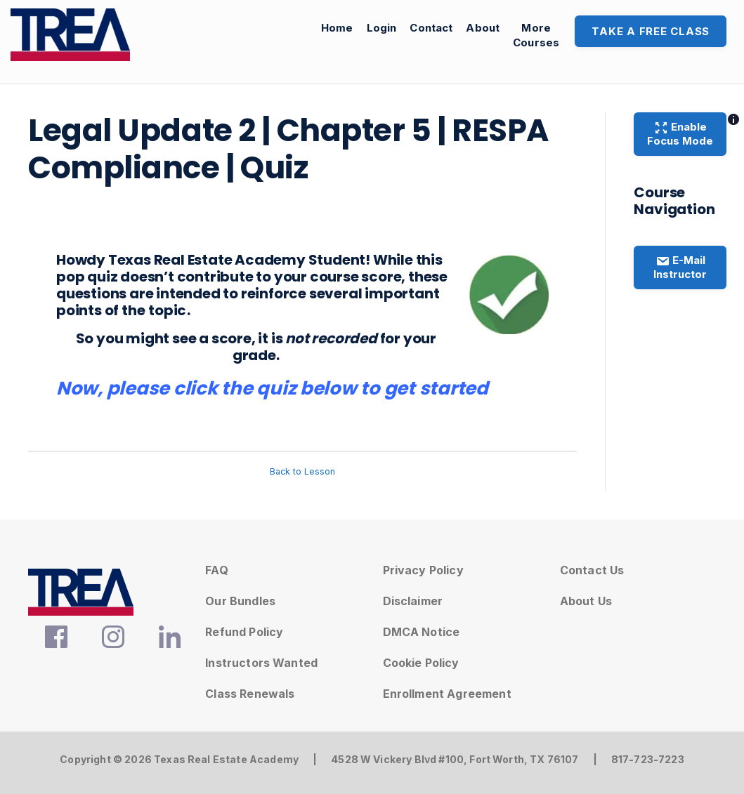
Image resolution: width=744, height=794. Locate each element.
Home (337, 27)
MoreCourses (536, 35)
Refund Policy (244, 632)
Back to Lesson (302, 471)
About (483, 27)
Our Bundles (240, 601)
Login (382, 27)
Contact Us (592, 570)
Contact (431, 27)
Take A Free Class (651, 31)
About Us (586, 601)
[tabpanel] (302, 327)
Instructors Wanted (261, 663)
